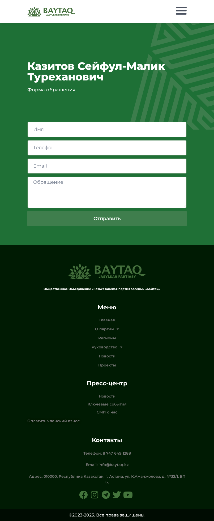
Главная (107, 320)
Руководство (107, 347)
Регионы (107, 338)
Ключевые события (107, 404)
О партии (107, 329)
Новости (107, 356)
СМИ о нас (107, 412)
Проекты (107, 365)
